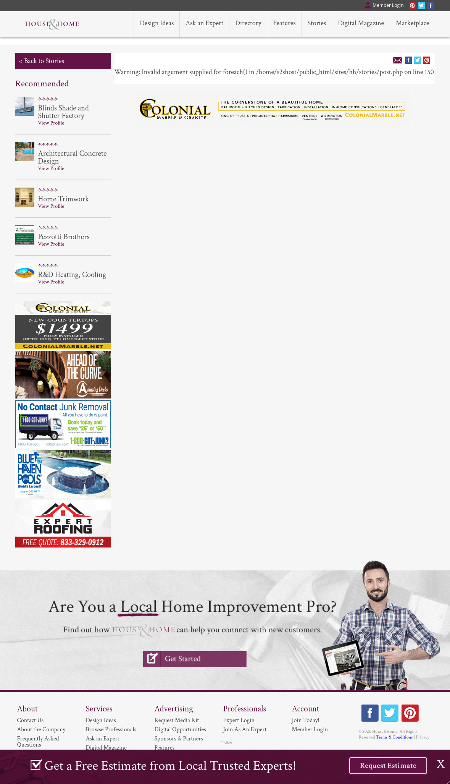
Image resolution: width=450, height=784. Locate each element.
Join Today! (305, 720)
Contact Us (30, 720)
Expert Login (239, 720)
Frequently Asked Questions (38, 742)
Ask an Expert (102, 739)
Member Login (310, 730)
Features (165, 748)
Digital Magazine (106, 748)
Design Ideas (101, 720)
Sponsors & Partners (179, 739)
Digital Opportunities (180, 730)
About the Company (41, 730)
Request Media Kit (177, 720)
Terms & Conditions (394, 737)
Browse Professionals (111, 730)
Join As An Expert (245, 730)
